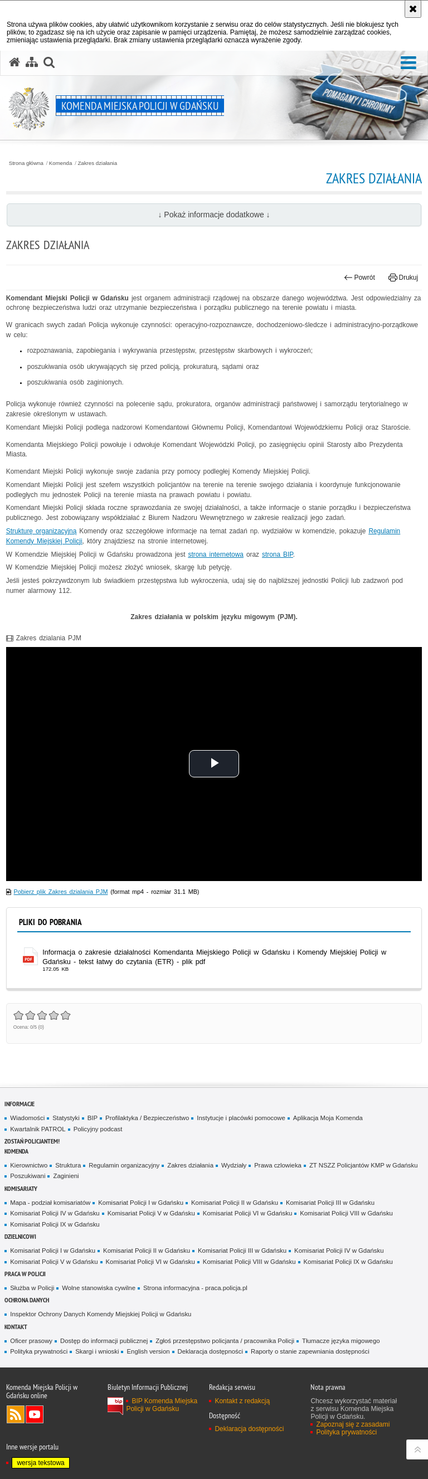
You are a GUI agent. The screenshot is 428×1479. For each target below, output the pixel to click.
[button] (408, 63)
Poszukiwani (27, 1176)
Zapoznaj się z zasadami (353, 1424)
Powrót (359, 277)
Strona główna (26, 163)
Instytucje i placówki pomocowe (241, 1118)
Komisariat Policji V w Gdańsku (151, 1213)
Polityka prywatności (38, 1351)
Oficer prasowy (31, 1340)
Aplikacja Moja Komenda (328, 1118)
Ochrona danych (26, 1300)
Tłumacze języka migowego (341, 1340)
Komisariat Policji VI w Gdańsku (247, 1213)
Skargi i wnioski (97, 1351)
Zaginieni (66, 1176)
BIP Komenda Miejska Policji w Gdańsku (161, 1405)
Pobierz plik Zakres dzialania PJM (61, 891)
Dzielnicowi (20, 1236)
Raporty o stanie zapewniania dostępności (310, 1351)
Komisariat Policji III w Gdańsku (330, 1202)
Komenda (60, 163)
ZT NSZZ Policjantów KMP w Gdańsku (363, 1165)
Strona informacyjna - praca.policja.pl (195, 1288)
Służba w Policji (32, 1288)
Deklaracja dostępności (210, 1351)
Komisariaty (20, 1188)
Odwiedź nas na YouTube (34, 1414)
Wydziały (233, 1165)
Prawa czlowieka (277, 1165)
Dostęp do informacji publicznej (104, 1340)
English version (148, 1351)
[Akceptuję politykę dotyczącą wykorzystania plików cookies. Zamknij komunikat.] (413, 9)
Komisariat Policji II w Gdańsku (234, 1202)
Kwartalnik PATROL (37, 1129)
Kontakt (15, 1326)
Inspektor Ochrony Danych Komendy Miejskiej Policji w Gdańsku (100, 1314)
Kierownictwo (28, 1165)
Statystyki (66, 1118)
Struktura (68, 1165)
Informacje (19, 1103)
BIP (92, 1118)
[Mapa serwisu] (32, 62)
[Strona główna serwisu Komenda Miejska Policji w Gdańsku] (14, 62)
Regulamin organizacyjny (124, 1165)
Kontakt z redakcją (242, 1401)
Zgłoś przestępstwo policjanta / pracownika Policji (224, 1340)
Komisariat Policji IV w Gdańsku (54, 1213)
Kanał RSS (16, 1414)
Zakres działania (97, 163)
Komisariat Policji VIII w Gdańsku (346, 1213)
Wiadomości (27, 1118)
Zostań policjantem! (32, 1141)
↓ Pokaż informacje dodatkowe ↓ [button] (214, 214)
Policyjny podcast (98, 1129)
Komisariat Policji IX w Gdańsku (54, 1224)
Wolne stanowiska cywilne (98, 1288)
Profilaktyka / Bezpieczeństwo (147, 1118)
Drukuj (403, 277)
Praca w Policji (25, 1273)
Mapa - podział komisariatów (50, 1202)
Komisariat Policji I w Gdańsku (140, 1202)
